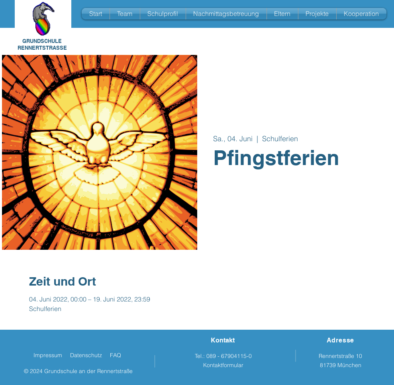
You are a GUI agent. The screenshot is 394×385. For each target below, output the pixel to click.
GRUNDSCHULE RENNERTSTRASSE (42, 44)
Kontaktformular (223, 365)
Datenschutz (86, 355)
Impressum (47, 355)
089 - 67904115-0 (229, 356)
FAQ (115, 355)
